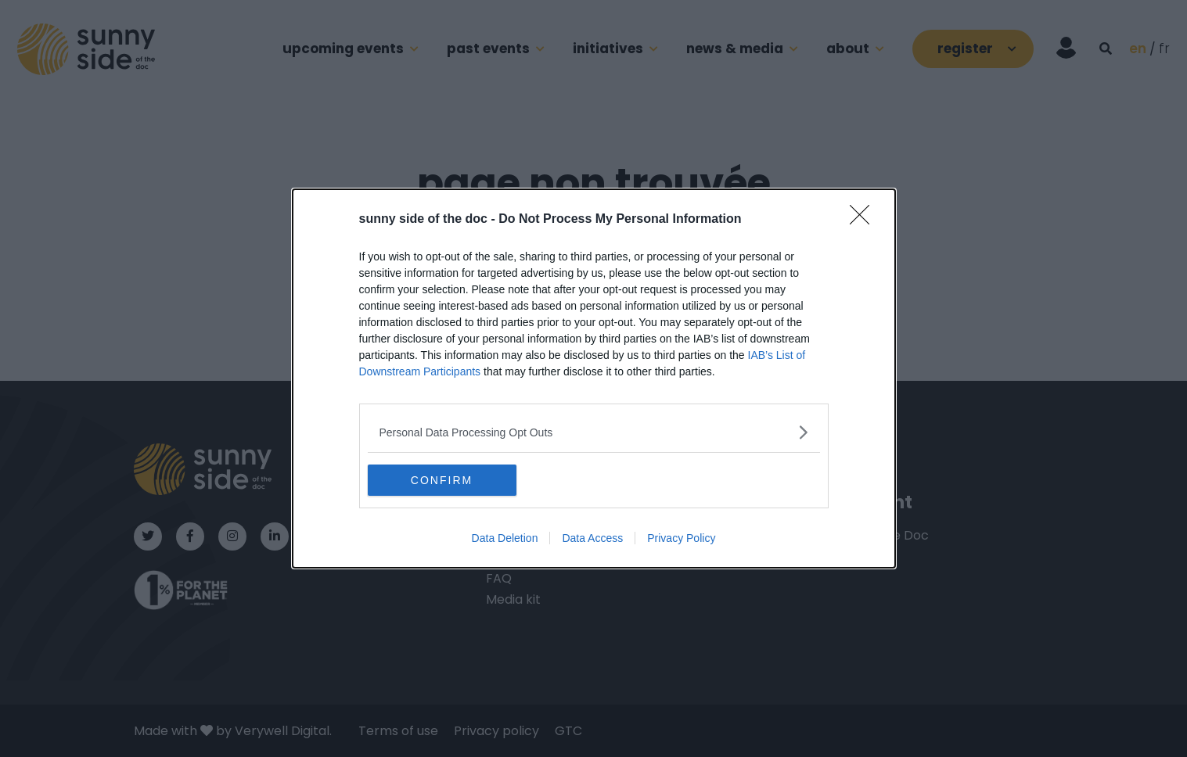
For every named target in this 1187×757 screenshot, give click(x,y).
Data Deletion (505, 538)
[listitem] (593, 432)
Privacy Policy (681, 538)
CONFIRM (442, 480)
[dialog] (594, 378)
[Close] (864, 220)
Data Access (592, 538)
